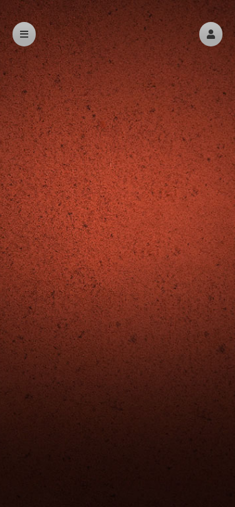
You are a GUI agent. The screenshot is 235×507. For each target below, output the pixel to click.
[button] (210, 34)
